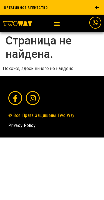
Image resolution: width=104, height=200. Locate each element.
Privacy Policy (21, 125)
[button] (57, 23)
